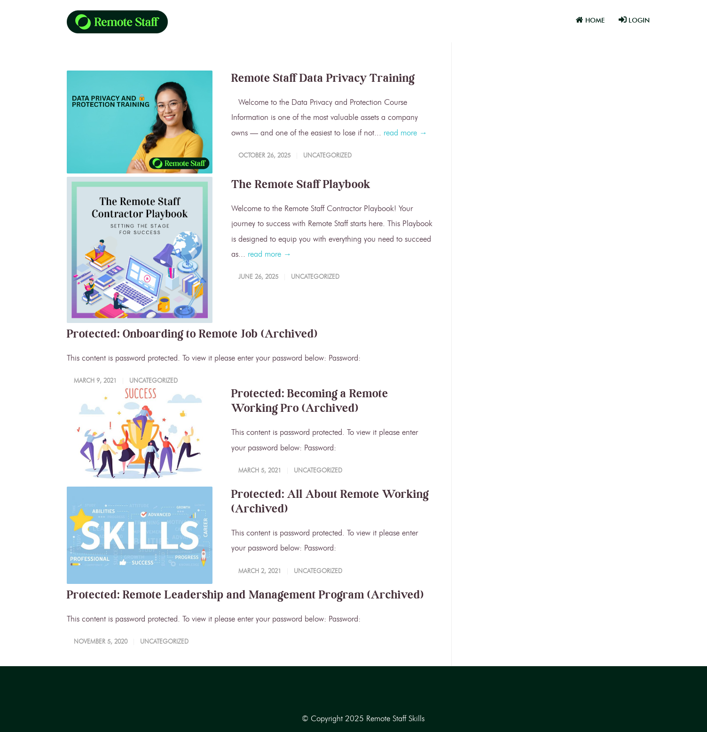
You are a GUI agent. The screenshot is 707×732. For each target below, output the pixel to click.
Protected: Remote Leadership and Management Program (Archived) (245, 594)
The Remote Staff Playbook (300, 184)
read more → (405, 132)
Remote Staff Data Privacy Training (323, 78)
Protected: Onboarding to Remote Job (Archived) (192, 333)
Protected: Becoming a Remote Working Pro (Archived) (309, 400)
